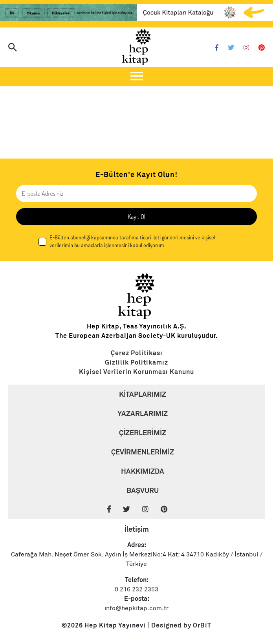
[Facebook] (216, 48)
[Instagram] (246, 48)
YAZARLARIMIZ (142, 413)
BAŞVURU (142, 490)
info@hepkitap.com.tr (136, 608)
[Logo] (136, 47)
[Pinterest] (261, 48)
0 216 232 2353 (136, 589)
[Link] (68, 14)
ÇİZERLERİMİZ (142, 432)
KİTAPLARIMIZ (142, 394)
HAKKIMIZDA (142, 471)
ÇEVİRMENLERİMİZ (142, 451)
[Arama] (12, 48)
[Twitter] (231, 48)
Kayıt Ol (136, 217)
